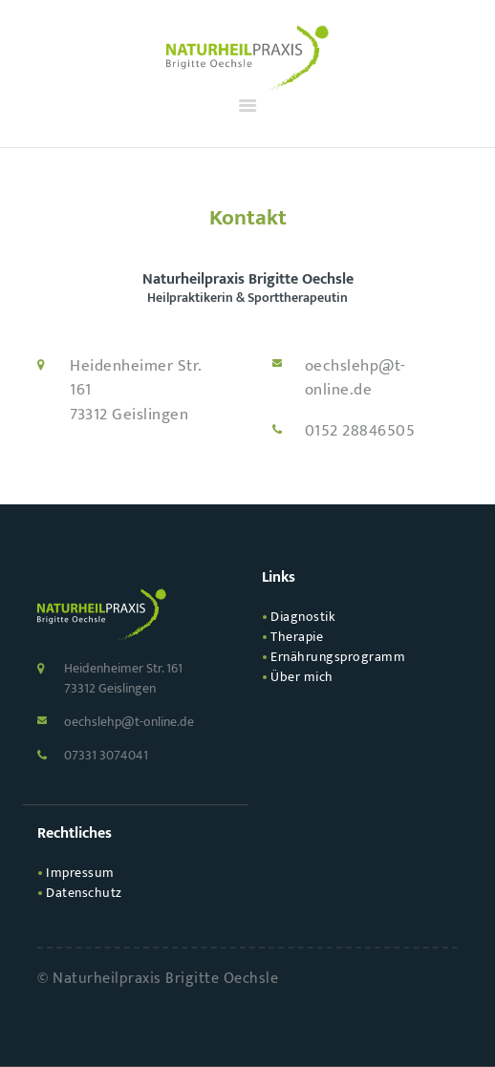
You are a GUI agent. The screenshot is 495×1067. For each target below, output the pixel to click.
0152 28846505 (360, 431)
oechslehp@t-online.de (355, 378)
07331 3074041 (106, 755)
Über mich (302, 677)
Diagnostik (302, 617)
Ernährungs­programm (337, 657)
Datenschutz (84, 893)
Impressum (80, 873)
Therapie (296, 637)
